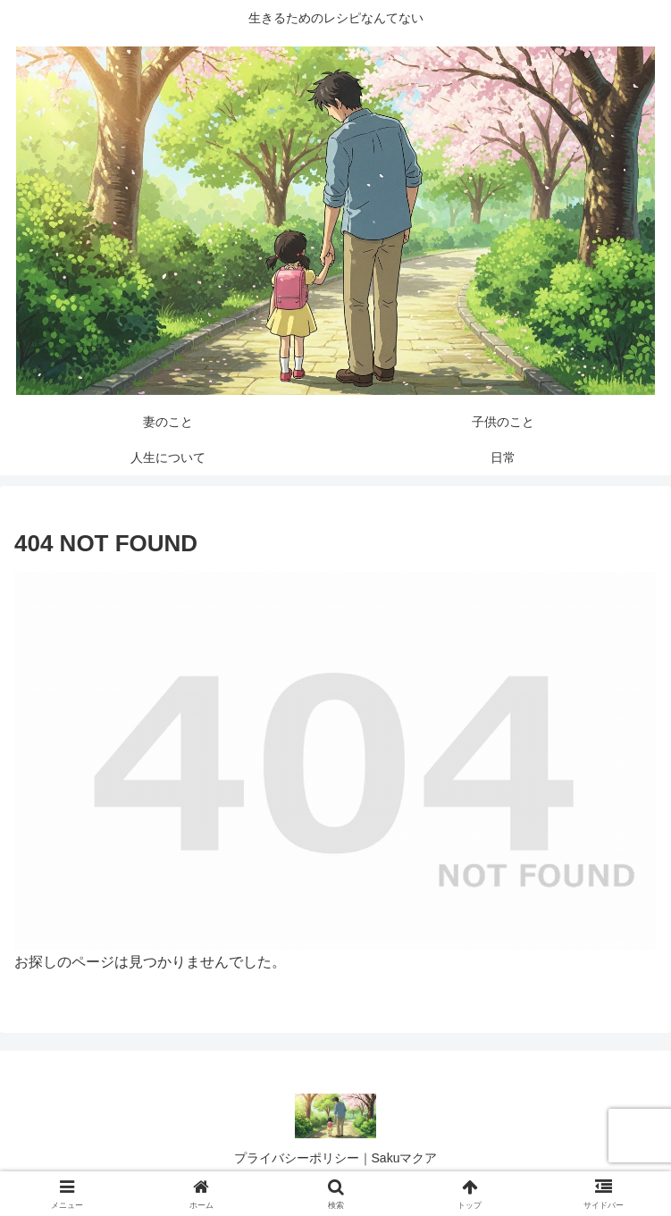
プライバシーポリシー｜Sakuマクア (336, 1158)
